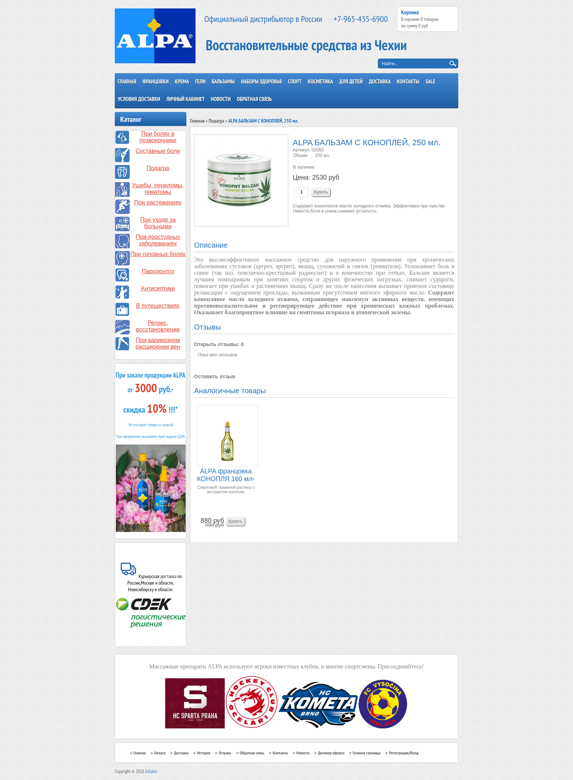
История (203, 752)
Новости (221, 98)
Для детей (351, 81)
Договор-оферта (331, 752)
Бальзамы (223, 81)
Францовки (156, 81)
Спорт (294, 81)
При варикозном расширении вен (158, 343)
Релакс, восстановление (158, 326)
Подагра (158, 168)
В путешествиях (158, 306)
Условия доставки (139, 98)
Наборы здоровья (261, 81)
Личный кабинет (185, 98)
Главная (127, 81)
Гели (200, 81)
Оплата (160, 752)
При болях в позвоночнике (158, 137)
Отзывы (225, 752)
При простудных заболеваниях (158, 240)
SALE (430, 81)
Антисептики (158, 288)
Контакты (408, 81)
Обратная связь (254, 98)
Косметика (320, 81)
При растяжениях (158, 202)
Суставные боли (158, 151)
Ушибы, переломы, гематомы (158, 188)
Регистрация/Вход (403, 752)
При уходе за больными (157, 223)
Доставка (380, 81)
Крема (182, 81)
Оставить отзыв (214, 376)
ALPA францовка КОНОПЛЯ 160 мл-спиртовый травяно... (226, 475)
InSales (151, 771)
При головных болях (157, 254)
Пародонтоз (158, 271)
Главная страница (366, 752)
